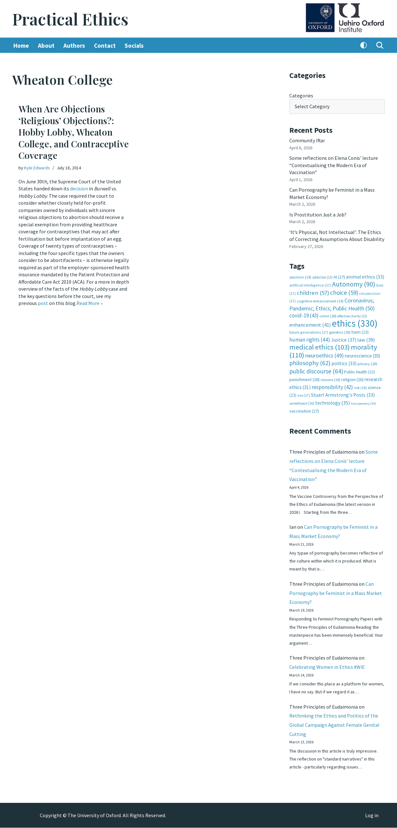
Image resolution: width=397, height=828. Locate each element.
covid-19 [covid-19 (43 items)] (304, 314)
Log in (372, 815)
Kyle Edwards (37, 168)
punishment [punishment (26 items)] (304, 378)
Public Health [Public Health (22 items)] (359, 371)
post (43, 303)
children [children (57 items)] (313, 292)
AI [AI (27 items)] (339, 276)
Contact (105, 45)
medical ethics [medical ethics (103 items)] (319, 346)
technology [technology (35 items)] (332, 401)
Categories (301, 95)
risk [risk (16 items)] (360, 386)
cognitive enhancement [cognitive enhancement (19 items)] (320, 300)
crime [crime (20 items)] (328, 315)
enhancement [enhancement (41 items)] (310, 323)
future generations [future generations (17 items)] (308, 331)
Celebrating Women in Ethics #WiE (327, 666)
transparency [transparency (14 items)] (363, 402)
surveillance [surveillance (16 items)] (301, 402)
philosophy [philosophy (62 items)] (309, 362)
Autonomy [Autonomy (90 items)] (353, 283)
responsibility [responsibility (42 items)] (332, 385)
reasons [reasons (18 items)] (330, 378)
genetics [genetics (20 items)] (339, 331)
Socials (134, 45)
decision (79, 188)
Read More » (89, 303)
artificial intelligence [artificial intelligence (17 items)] (310, 284)
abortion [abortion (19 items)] (300, 276)
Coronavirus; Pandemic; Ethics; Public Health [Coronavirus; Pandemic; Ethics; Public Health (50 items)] (332, 303)
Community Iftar (307, 140)
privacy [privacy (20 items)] (367, 362)
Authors (74, 45)
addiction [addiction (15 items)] (322, 276)
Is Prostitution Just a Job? (318, 214)
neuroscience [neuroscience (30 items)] (362, 355)
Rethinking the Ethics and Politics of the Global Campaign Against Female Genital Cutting (334, 724)
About (46, 45)
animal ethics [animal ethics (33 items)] (365, 276)
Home (21, 45)
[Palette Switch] (363, 45)
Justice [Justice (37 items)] (343, 339)
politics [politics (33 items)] (344, 362)
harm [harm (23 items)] (360, 331)
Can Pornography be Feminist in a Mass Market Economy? (335, 592)
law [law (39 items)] (366, 339)
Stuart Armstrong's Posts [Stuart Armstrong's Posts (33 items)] (343, 394)
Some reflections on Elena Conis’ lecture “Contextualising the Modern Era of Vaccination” (333, 165)
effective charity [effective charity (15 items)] (352, 315)
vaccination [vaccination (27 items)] (304, 410)
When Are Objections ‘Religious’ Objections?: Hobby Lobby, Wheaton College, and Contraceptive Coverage (73, 132)
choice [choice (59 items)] (344, 292)
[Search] (379, 45)
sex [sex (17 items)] (303, 394)
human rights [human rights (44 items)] (309, 338)
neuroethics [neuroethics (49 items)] (324, 354)
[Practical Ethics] (70, 19)
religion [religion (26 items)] (352, 378)
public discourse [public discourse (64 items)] (316, 370)
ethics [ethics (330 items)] (355, 322)
